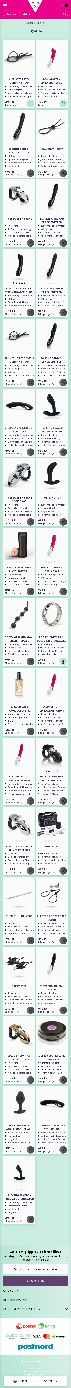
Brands (41, 23)
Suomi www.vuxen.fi (35, 1374)
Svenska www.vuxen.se (35, 1371)
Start (29, 23)
